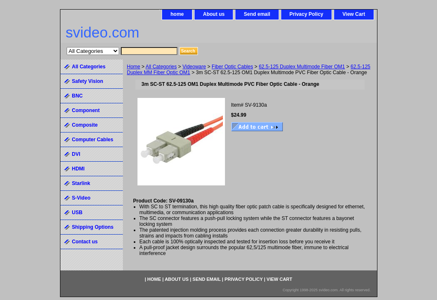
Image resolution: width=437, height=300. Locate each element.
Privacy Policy (306, 14)
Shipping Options (93, 227)
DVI (76, 154)
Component (86, 110)
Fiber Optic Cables (232, 67)
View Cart (353, 14)
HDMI (78, 169)
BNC (77, 96)
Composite (85, 125)
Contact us (85, 242)
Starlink (81, 183)
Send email (257, 14)
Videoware (194, 67)
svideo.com (103, 32)
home (177, 14)
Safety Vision (87, 81)
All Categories (161, 67)
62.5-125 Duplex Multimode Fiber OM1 (302, 67)
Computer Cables (92, 139)
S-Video (81, 198)
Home (133, 67)
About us (214, 14)
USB (77, 212)
